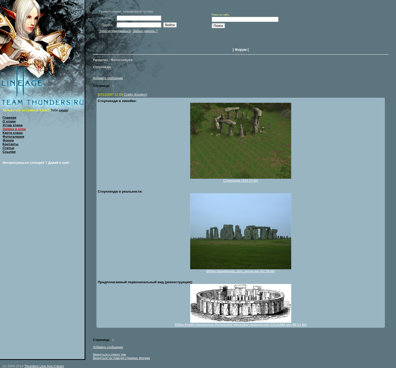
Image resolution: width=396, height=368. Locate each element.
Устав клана (12, 125)
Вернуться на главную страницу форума (121, 358)
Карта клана (13, 133)
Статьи (8, 148)
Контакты (10, 144)
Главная (9, 117)
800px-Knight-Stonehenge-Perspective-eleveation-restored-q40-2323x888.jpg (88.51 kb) (241, 324)
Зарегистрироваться (115, 31)
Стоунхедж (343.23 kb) (240, 180)
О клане (9, 121)
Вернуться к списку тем (109, 354)
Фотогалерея (13, 136)
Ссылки (9, 152)
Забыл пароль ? (145, 31)
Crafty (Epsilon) (135, 94)
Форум (8, 140)
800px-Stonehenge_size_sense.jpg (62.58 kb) (240, 271)
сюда (63, 110)
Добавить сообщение (108, 78)
